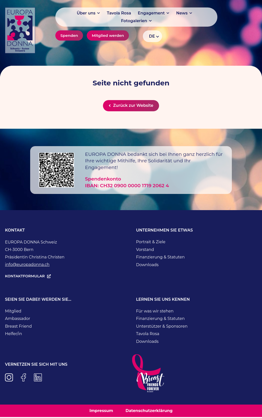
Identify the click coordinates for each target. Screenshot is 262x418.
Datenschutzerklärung (149, 411)
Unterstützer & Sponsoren (162, 327)
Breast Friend (18, 327)
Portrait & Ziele (151, 242)
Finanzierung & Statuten (160, 258)
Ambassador (17, 319)
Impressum (101, 411)
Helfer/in (13, 334)
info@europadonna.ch (27, 265)
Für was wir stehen (155, 311)
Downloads (147, 265)
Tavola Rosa (147, 334)
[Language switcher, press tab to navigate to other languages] (152, 36)
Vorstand (145, 250)
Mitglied (13, 311)
